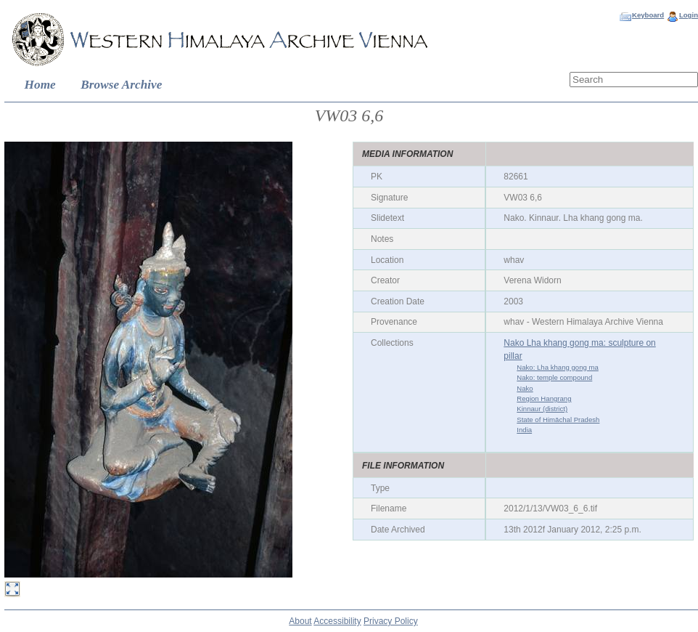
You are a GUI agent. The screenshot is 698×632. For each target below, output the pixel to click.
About (300, 621)
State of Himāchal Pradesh (558, 420)
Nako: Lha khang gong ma (558, 367)
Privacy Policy (391, 621)
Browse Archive (121, 85)
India (524, 430)
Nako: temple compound (554, 377)
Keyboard (648, 15)
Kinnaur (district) (542, 409)
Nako (525, 388)
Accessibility (337, 621)
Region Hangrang (544, 398)
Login (688, 15)
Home (40, 85)
